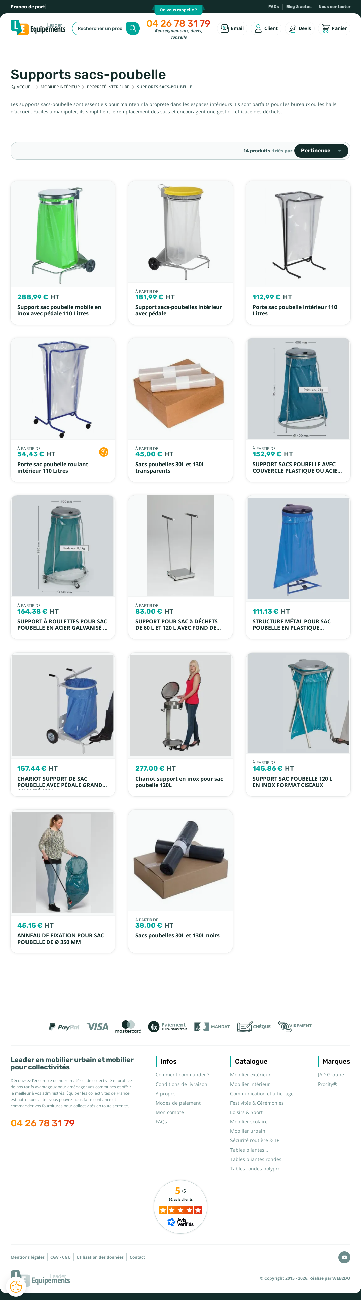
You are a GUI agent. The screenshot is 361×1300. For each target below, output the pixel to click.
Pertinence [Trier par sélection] (321, 150)
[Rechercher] (106, 28)
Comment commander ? (182, 1074)
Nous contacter (334, 6)
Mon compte (170, 1112)
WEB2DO (341, 1278)
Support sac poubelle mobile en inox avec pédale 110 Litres (59, 310)
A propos (166, 1093)
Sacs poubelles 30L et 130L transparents (170, 467)
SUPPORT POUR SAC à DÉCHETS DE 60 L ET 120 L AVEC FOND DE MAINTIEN (176, 628)
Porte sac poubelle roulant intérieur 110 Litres (52, 467)
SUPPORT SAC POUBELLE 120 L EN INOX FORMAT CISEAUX (292, 782)
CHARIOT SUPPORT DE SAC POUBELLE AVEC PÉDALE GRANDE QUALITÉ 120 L (61, 785)
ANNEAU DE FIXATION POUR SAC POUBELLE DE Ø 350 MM (60, 938)
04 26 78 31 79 (178, 23)
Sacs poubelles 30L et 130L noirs (177, 935)
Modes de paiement (178, 1103)
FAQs (273, 6)
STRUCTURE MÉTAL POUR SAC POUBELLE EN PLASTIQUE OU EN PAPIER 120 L (292, 628)
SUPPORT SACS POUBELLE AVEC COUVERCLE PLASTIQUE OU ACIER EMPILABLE (297, 471)
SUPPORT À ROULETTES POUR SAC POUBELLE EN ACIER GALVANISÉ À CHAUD (62, 628)
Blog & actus (299, 6)
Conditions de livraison (181, 1084)
